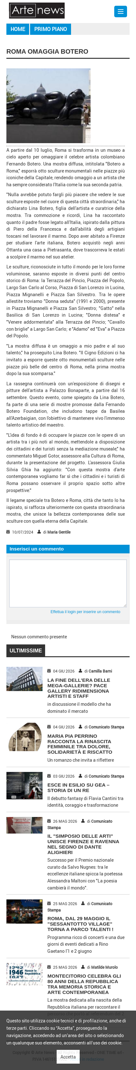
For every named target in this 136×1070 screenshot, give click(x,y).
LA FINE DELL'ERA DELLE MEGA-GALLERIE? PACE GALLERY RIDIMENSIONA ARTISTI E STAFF (78, 688)
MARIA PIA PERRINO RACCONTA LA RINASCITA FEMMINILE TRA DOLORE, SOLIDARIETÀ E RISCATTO (79, 744)
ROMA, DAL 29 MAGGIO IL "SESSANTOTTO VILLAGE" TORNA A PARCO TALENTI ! (80, 924)
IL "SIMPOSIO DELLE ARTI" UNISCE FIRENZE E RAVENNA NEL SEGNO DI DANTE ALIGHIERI (83, 844)
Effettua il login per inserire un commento (85, 612)
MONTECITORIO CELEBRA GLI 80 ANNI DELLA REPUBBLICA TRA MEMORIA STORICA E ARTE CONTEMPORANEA (84, 984)
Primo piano (50, 29)
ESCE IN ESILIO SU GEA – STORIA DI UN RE (78, 787)
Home (18, 29)
